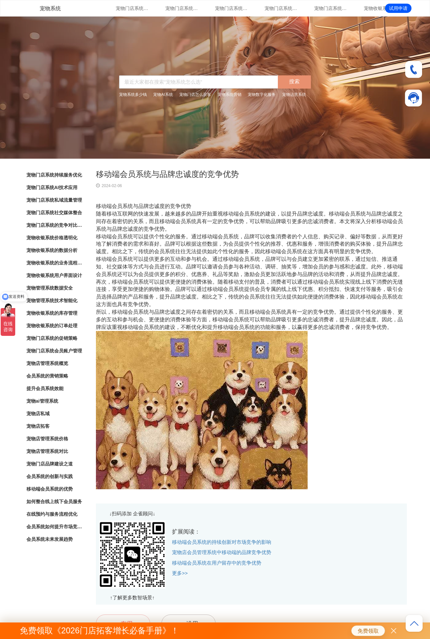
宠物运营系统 (294, 94)
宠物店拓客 (38, 426)
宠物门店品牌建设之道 (49, 463)
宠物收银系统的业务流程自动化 (54, 262)
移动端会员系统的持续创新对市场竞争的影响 (221, 542)
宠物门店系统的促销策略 (51, 338)
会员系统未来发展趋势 (49, 539)
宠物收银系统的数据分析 (51, 250)
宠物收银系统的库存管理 (51, 313)
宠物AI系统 (163, 94)
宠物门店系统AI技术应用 (181, 8)
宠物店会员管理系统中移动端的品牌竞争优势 (221, 552)
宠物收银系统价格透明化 (380, 8)
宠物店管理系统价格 (47, 438)
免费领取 (368, 631)
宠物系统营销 (229, 94)
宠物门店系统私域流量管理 (231, 8)
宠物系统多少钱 (133, 94)
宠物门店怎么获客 (195, 94)
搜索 (294, 81)
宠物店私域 (38, 413)
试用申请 (398, 8)
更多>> (180, 573)
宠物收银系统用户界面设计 (54, 275)
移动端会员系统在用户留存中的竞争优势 (216, 563)
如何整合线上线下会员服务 (54, 501)
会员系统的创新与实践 (49, 476)
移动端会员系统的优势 (49, 489)
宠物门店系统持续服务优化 (132, 8)
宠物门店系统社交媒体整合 (281, 8)
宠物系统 (50, 8)
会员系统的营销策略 (47, 376)
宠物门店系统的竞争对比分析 (330, 8)
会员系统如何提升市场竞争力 (54, 526)
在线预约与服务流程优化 (51, 514)
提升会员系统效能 (45, 388)
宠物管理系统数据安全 (49, 288)
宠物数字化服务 (262, 94)
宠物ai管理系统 (42, 401)
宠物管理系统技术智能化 (51, 300)
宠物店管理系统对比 (47, 451)
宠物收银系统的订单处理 (51, 325)
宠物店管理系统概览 (47, 363)
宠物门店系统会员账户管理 (54, 350)
